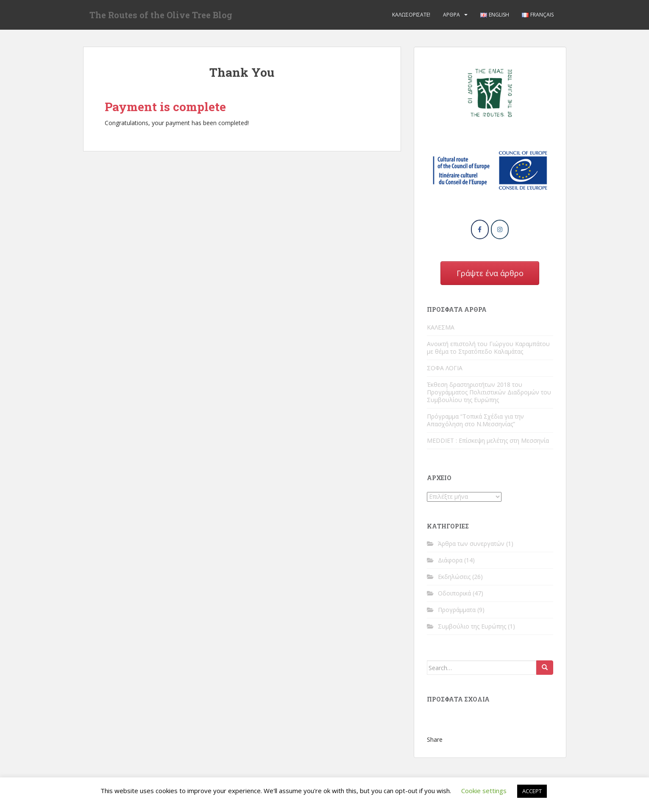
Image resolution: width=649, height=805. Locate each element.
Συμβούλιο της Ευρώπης (472, 626)
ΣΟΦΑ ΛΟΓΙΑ (444, 368)
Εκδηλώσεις (454, 577)
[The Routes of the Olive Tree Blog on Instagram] (500, 229)
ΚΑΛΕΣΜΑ (440, 327)
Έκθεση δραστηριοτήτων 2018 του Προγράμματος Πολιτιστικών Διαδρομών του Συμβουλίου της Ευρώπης (489, 392)
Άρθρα (451, 14)
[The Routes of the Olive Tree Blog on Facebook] (480, 229)
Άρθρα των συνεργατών (471, 543)
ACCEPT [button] (532, 791)
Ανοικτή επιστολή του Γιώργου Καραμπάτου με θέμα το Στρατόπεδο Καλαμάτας (488, 347)
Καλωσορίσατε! (411, 14)
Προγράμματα (457, 610)
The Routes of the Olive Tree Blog (160, 14)
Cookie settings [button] (484, 790)
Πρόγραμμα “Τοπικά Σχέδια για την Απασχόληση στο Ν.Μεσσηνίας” (475, 420)
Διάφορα (450, 560)
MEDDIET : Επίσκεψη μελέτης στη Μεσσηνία (488, 440)
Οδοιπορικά (454, 593)
